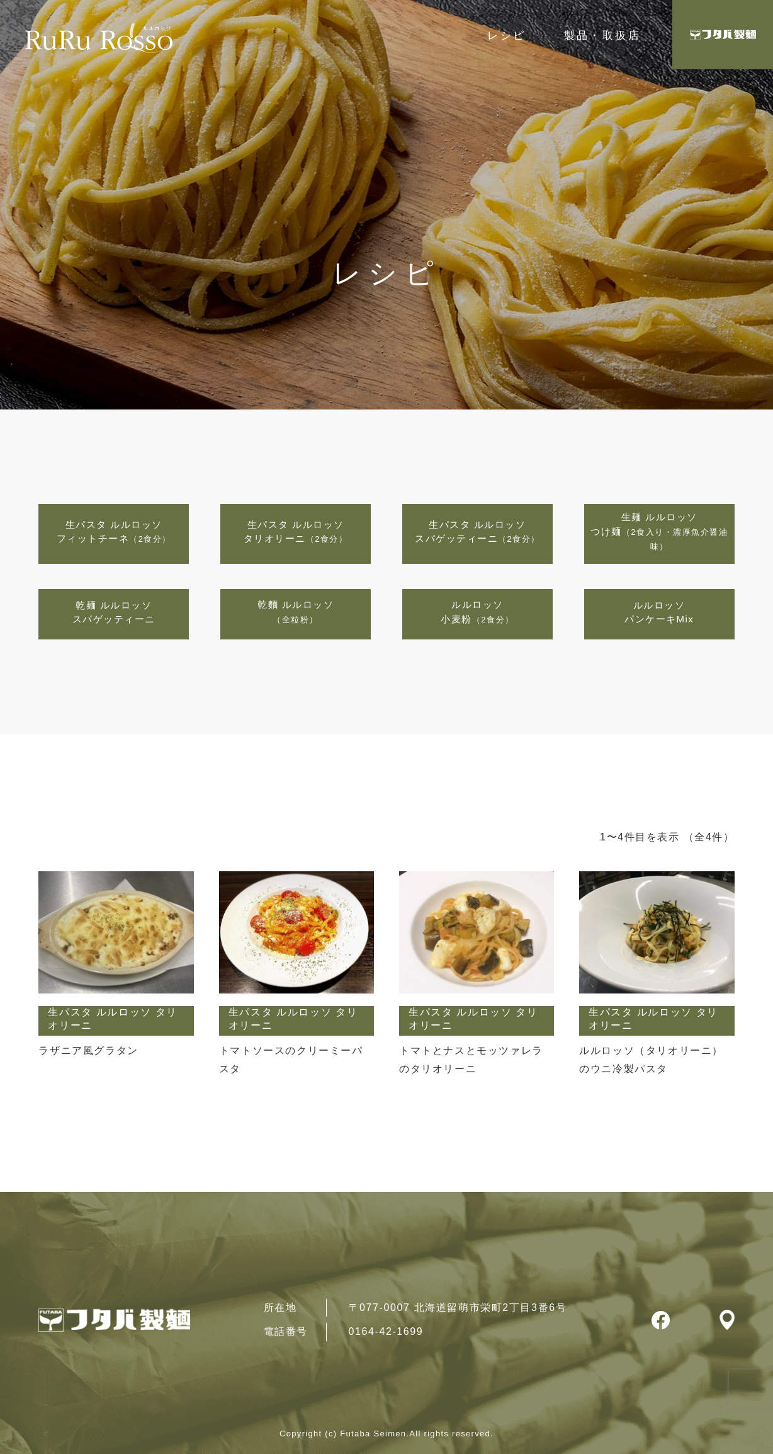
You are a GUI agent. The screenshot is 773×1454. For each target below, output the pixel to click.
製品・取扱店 (602, 36)
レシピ (506, 36)
